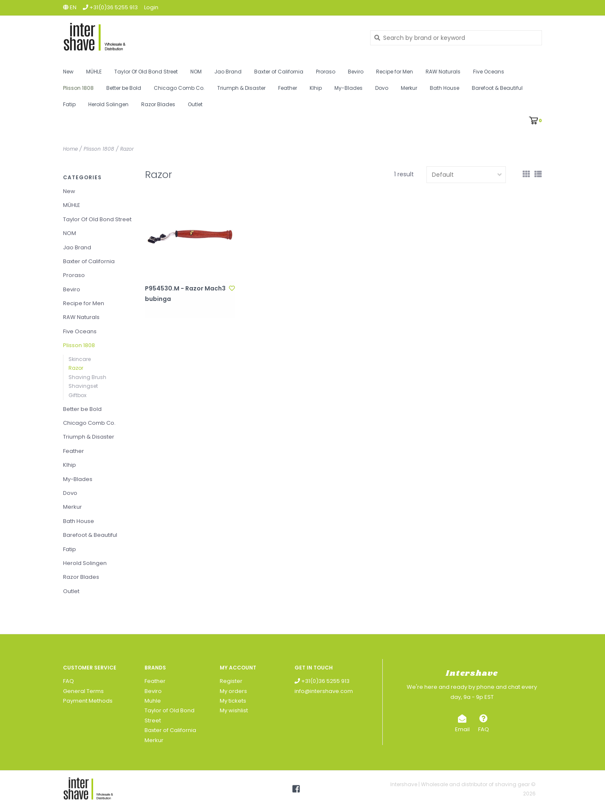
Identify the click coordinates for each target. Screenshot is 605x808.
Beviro (355, 71)
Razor (127, 148)
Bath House (444, 88)
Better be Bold (123, 88)
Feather (287, 88)
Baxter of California (278, 71)
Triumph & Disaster (241, 88)
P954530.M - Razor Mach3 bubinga (185, 293)
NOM (196, 71)
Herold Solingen (108, 104)
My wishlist (234, 710)
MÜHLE (94, 71)
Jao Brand (228, 71)
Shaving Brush (87, 377)
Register (231, 681)
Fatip (69, 104)
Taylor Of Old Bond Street (146, 71)
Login (151, 7)
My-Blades (348, 88)
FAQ (68, 681)
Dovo (381, 88)
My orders (233, 691)
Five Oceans (488, 71)
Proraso (325, 71)
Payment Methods (88, 701)
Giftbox (77, 395)
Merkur (409, 88)
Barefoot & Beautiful (497, 88)
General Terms (83, 691)
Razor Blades (158, 104)
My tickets (233, 701)
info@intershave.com (324, 691)
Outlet (195, 104)
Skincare (79, 359)
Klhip (316, 88)
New (68, 71)
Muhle (153, 701)
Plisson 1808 (78, 88)
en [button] (69, 7)
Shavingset (83, 386)
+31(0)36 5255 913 (322, 681)
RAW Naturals (443, 71)
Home (70, 148)
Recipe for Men (394, 71)
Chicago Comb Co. (179, 88)
